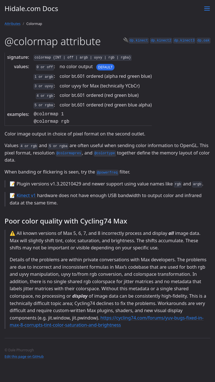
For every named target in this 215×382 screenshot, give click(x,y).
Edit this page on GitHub (24, 356)
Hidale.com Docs (31, 8)
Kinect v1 (26, 195)
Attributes (13, 23)
